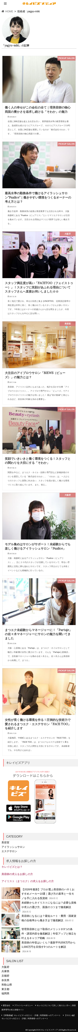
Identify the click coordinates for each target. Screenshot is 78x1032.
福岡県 (5, 993)
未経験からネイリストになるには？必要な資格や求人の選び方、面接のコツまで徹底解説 (38, 907)
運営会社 (6, 1005)
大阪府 (5, 966)
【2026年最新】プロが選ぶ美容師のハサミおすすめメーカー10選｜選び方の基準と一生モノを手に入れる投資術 (37, 894)
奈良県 (5, 980)
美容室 (5, 842)
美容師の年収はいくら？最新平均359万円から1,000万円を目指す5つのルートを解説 (38, 947)
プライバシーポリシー (23, 1005)
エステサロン (9, 851)
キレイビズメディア (49, 1030)
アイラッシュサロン (13, 846)
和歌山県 (6, 984)
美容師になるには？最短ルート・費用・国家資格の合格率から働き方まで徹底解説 (38, 920)
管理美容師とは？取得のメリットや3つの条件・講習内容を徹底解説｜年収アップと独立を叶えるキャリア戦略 (38, 933)
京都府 (5, 975)
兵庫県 (5, 971)
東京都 (5, 989)
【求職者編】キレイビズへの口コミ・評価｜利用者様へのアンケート (32, 1015)
